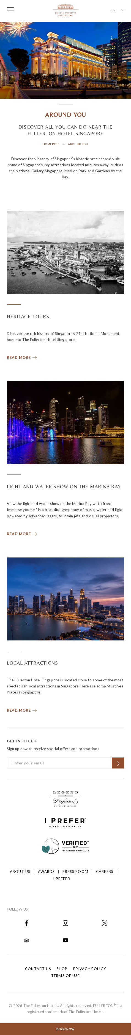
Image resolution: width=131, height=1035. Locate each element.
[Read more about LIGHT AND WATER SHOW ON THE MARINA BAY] (22, 533)
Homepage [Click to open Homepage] (51, 144)
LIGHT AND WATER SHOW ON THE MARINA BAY (64, 486)
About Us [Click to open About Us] (20, 871)
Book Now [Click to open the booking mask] (65, 1029)
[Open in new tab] (26, 923)
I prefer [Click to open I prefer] (61, 878)
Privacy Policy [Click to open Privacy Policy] (89, 969)
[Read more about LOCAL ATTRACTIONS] (22, 709)
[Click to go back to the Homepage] (66, 9)
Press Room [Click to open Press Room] (75, 871)
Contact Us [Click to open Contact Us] (38, 969)
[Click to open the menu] (10, 10)
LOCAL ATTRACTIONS (32, 663)
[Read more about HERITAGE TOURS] (22, 356)
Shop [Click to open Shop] (62, 969)
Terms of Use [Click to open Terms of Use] (65, 975)
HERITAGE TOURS (28, 316)
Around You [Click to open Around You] (78, 144)
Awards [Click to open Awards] (46, 871)
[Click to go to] (65, 845)
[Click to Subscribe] (118, 762)
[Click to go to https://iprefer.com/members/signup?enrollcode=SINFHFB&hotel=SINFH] (65, 822)
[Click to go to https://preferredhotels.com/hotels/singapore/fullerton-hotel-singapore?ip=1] (65, 798)
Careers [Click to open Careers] (104, 871)
